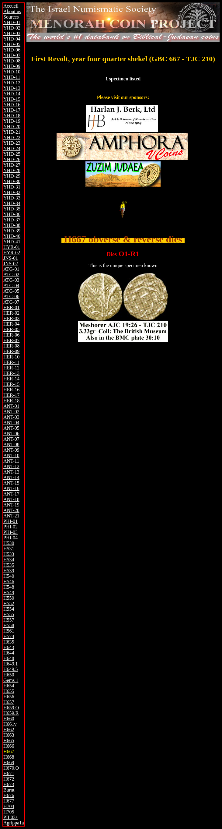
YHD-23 (11, 143)
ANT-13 (11, 471)
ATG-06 (11, 296)
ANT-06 (11, 433)
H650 (8, 674)
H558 (8, 625)
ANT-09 (11, 450)
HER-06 (11, 334)
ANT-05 (11, 428)
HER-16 (11, 389)
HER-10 (11, 356)
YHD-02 (11, 27)
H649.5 (10, 669)
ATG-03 (11, 280)
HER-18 (11, 400)
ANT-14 (11, 477)
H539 (8, 570)
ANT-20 (11, 510)
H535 (8, 565)
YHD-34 (11, 203)
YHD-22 (11, 137)
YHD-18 (11, 115)
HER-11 (11, 362)
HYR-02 (11, 252)
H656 (8, 696)
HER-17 (11, 395)
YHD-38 (11, 225)
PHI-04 (10, 537)
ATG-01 (11, 269)
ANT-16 (11, 488)
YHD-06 (11, 49)
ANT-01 (11, 406)
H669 (8, 762)
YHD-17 (11, 110)
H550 (8, 598)
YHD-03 (11, 33)
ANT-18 (11, 499)
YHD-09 (11, 66)
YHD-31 (11, 186)
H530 (8, 543)
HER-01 (11, 307)
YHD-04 (11, 38)
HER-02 (11, 313)
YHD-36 (11, 214)
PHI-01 (10, 521)
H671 (8, 773)
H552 (8, 603)
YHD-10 (11, 71)
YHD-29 (11, 175)
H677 (8, 800)
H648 (8, 658)
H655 (8, 691)
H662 (8, 729)
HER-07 (11, 340)
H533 (8, 554)
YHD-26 (11, 159)
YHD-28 (11, 170)
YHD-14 (11, 93)
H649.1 (10, 663)
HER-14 (11, 378)
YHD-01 (11, 22)
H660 (8, 718)
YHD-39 (11, 230)
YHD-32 (11, 192)
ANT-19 (11, 504)
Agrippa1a (13, 822)
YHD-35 (11, 208)
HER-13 (11, 373)
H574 (8, 636)
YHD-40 (11, 236)
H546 (8, 581)
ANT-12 (11, 466)
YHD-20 (11, 126)
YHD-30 (11, 181)
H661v (10, 724)
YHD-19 (11, 121)
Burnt (8, 789)
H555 (8, 614)
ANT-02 (11, 411)
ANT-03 (11, 417)
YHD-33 (11, 197)
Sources (11, 16)
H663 (8, 735)
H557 (8, 620)
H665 (8, 740)
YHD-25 (11, 154)
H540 (8, 576)
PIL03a (10, 817)
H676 (8, 795)
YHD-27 (11, 165)
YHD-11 (11, 77)
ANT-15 (11, 482)
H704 (8, 806)
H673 (8, 784)
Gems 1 (10, 680)
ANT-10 (11, 455)
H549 (8, 592)
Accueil (11, 6)
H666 (8, 746)
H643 (8, 647)
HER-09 (11, 351)
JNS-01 (10, 258)
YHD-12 (11, 82)
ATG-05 (11, 291)
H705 (8, 811)
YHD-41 (11, 241)
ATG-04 (11, 285)
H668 (8, 757)
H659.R (11, 713)
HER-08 (11, 345)
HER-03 (11, 318)
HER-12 (11, 367)
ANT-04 (11, 422)
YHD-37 (11, 219)
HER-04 (11, 323)
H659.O (11, 707)
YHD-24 (11, 148)
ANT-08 (11, 444)
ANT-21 (11, 515)
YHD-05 (11, 44)
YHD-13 (11, 88)
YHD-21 (11, 132)
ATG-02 (11, 274)
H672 (8, 778)
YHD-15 (11, 99)
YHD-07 (11, 55)
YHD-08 (11, 60)
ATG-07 (11, 302)
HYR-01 (11, 247)
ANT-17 (11, 493)
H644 (8, 652)
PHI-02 (10, 526)
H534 (8, 559)
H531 (8, 548)
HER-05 (11, 329)
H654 (8, 685)
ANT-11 (11, 461)
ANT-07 (11, 439)
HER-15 (11, 384)
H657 (8, 702)
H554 (8, 609)
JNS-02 (10, 263)
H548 (8, 587)
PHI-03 (10, 532)
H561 (8, 630)
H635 (8, 641)
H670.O (11, 768)
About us (12, 11)
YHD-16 (11, 104)
